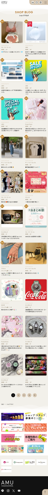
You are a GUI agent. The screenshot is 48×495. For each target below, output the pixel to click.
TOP (2, 404)
